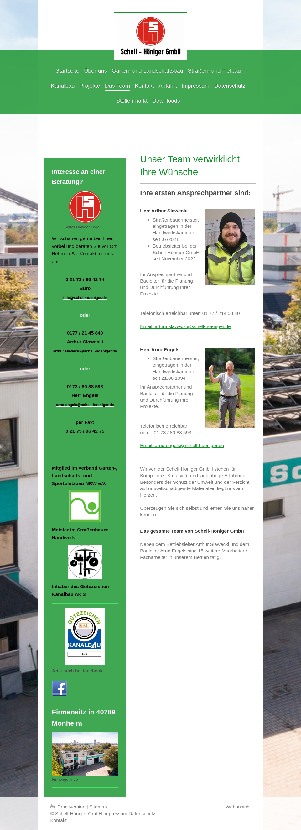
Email (146, 326)
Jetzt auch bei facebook (77, 670)
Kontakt (58, 820)
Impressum (115, 813)
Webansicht (238, 806)
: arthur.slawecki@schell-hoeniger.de (191, 326)
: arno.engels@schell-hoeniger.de (188, 445)
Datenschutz (141, 813)
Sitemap (98, 806)
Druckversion (68, 806)
